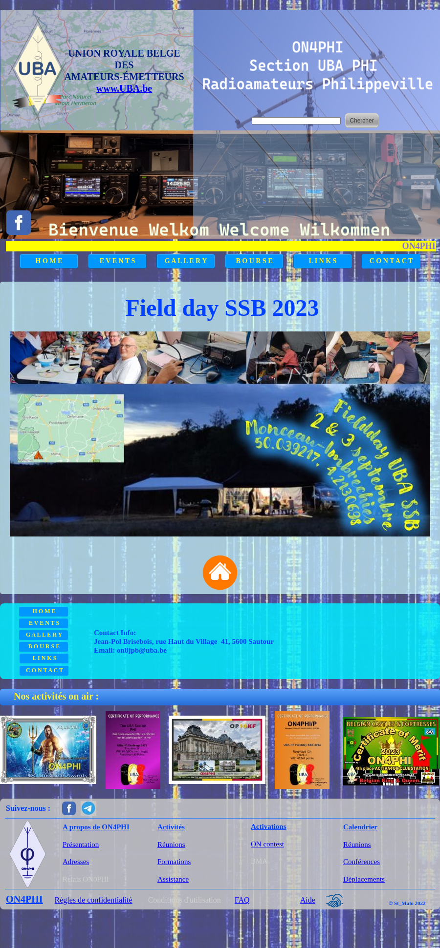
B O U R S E (254, 261)
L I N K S (323, 261)
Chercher (362, 120)
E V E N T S (117, 261)
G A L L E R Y (186, 261)
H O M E (49, 261)
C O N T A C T (391, 261)
